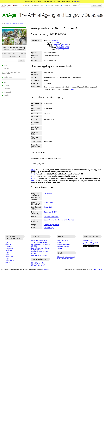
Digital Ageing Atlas (37, 263)
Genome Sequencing (63, 244)
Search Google (49, 228)
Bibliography (8, 77)
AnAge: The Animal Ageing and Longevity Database (14, 49)
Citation (6, 85)
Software (60, 248)
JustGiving (76, 1)
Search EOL (48, 207)
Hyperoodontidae (62, 48)
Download (7, 92)
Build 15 (5, 53)
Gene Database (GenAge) (39, 240)
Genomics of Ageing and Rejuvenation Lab (90, 243)
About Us (8, 244)
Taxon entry (65, 44)
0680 (33, 180)
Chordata (55, 42)
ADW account (49, 202)
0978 (33, 170)
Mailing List (9, 256)
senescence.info (88, 240)
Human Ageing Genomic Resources (14, 23)
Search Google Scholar (52, 220)
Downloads (9, 248)
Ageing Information (69, 5)
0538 (33, 178)
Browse (6, 69)
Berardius (61, 49)
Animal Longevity (38, 5)
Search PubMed (68, 220)
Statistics (7, 89)
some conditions (97, 269)
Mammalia (56, 44)
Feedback (7, 95)
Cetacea (57, 46)
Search (6, 65)
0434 (72, 89)
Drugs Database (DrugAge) (39, 255)
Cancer (59, 242)
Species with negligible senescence (11, 73)
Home (7, 242)
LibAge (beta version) (38, 265)
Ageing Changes (53, 5)
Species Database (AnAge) (39, 242)
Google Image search (51, 225)
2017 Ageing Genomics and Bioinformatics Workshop (66, 257)
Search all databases (51, 217)
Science (7, 262)
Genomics (17, 5)
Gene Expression (62, 240)
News (7, 258)
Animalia (55, 40)
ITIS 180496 (48, 194)
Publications (9, 260)
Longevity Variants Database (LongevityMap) (40, 248)
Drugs (26, 5)
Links (7, 254)
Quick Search (97, 6)
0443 (33, 174)
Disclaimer (8, 246)
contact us (45, 269)
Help (5, 82)
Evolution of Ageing (63, 246)
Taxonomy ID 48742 (51, 212)
